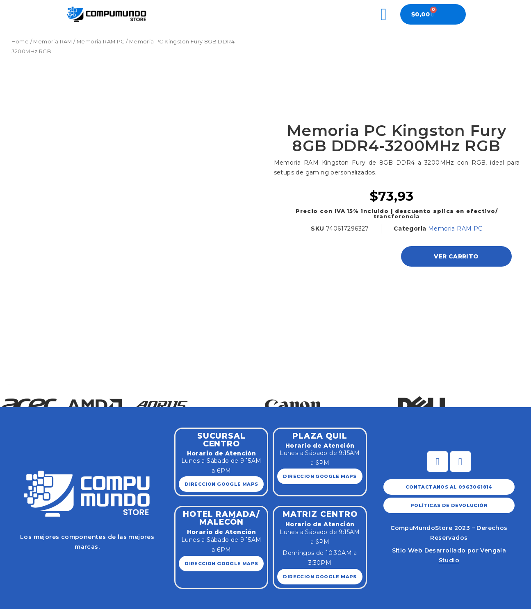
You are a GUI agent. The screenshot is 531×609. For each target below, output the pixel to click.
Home (20, 41)
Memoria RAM (52, 41)
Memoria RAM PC (101, 41)
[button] (9, 386)
